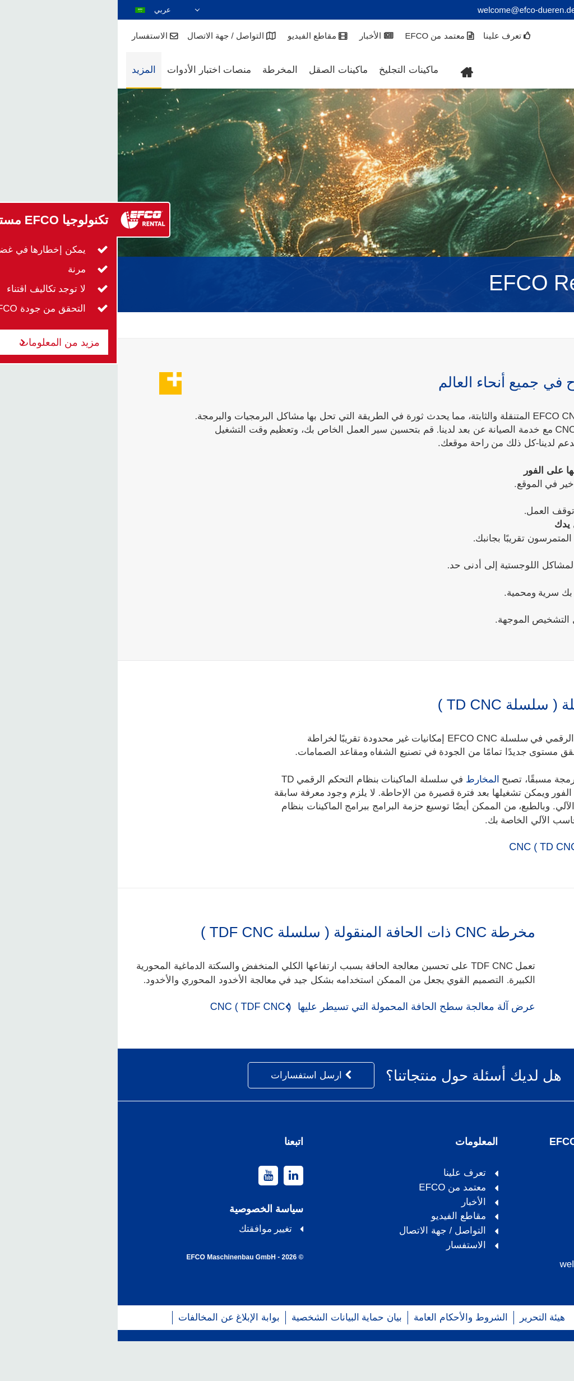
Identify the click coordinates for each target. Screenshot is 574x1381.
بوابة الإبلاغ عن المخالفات (111, 1356)
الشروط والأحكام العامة (343, 1356)
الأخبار (259, 36)
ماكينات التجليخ (291, 69)
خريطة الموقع (486, 1356)
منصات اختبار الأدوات (91, 69)
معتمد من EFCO (322, 36)
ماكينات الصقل (220, 69)
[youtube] (150, 1215)
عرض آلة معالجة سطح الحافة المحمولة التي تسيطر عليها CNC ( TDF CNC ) (255, 1046)
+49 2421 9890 (525, 10)
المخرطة (162, 69)
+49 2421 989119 (516, 1278)
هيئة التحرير (425, 1356)
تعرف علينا (389, 36)
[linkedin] (176, 1215)
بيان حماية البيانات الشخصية (229, 1356)
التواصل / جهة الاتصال (114, 36)
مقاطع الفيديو (200, 36)
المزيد (26, 69)
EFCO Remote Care (522, 324)
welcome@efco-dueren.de (409, 10)
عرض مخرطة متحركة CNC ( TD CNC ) (478, 846)
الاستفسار (37, 36)
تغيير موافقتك (148, 1268)
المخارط (365, 779)
